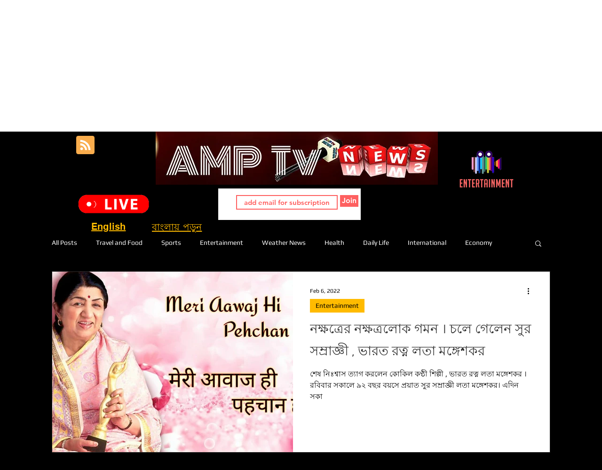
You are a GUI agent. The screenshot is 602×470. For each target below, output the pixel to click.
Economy (478, 242)
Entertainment (221, 242)
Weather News (284, 242)
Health (334, 242)
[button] (538, 244)
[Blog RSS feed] (85, 145)
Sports (171, 242)
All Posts (64, 242)
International (427, 242)
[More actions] (531, 291)
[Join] (349, 201)
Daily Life (376, 242)
